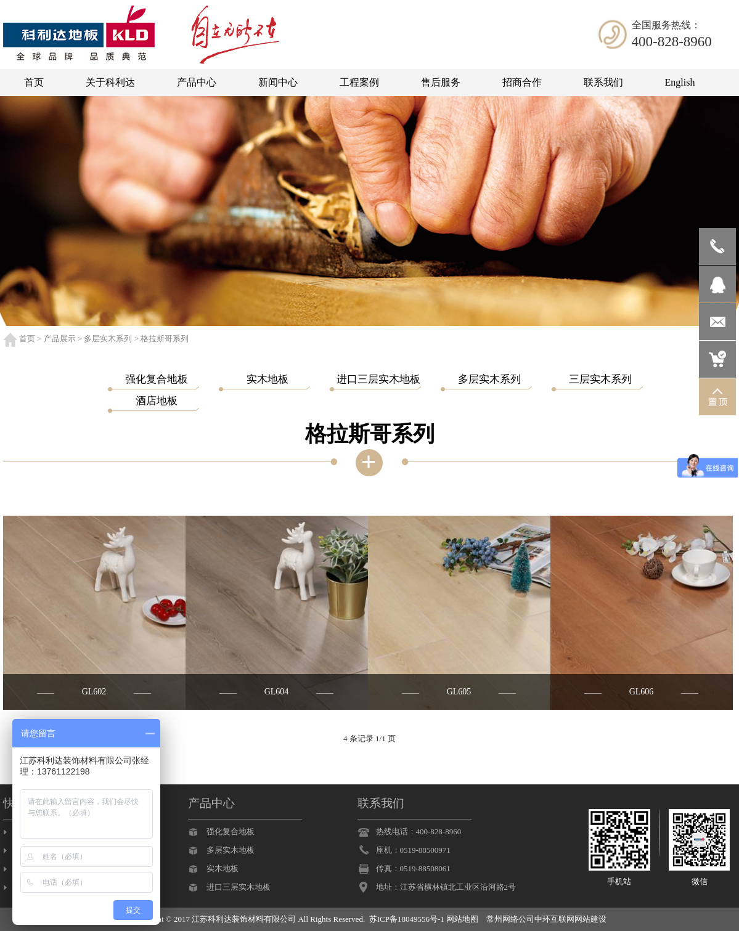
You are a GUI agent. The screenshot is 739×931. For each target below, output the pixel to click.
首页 (27, 338)
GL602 (94, 691)
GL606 (641, 691)
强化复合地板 (230, 831)
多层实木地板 (230, 850)
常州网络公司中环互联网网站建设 (546, 919)
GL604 (276, 691)
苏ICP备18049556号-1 (406, 919)
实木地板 (222, 868)
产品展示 (60, 338)
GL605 (459, 691)
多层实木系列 (108, 338)
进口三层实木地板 (238, 887)
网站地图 (462, 919)
